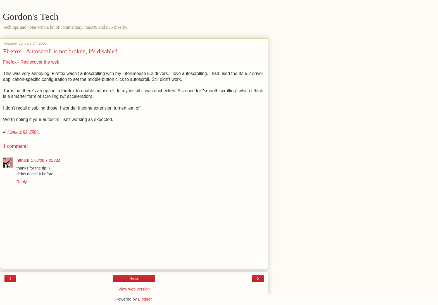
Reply (21, 182)
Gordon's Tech (31, 16)
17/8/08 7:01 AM (45, 160)
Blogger (145, 299)
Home (134, 278)
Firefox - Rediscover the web (31, 62)
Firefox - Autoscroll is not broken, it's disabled (60, 51)
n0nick (22, 160)
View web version (134, 289)
